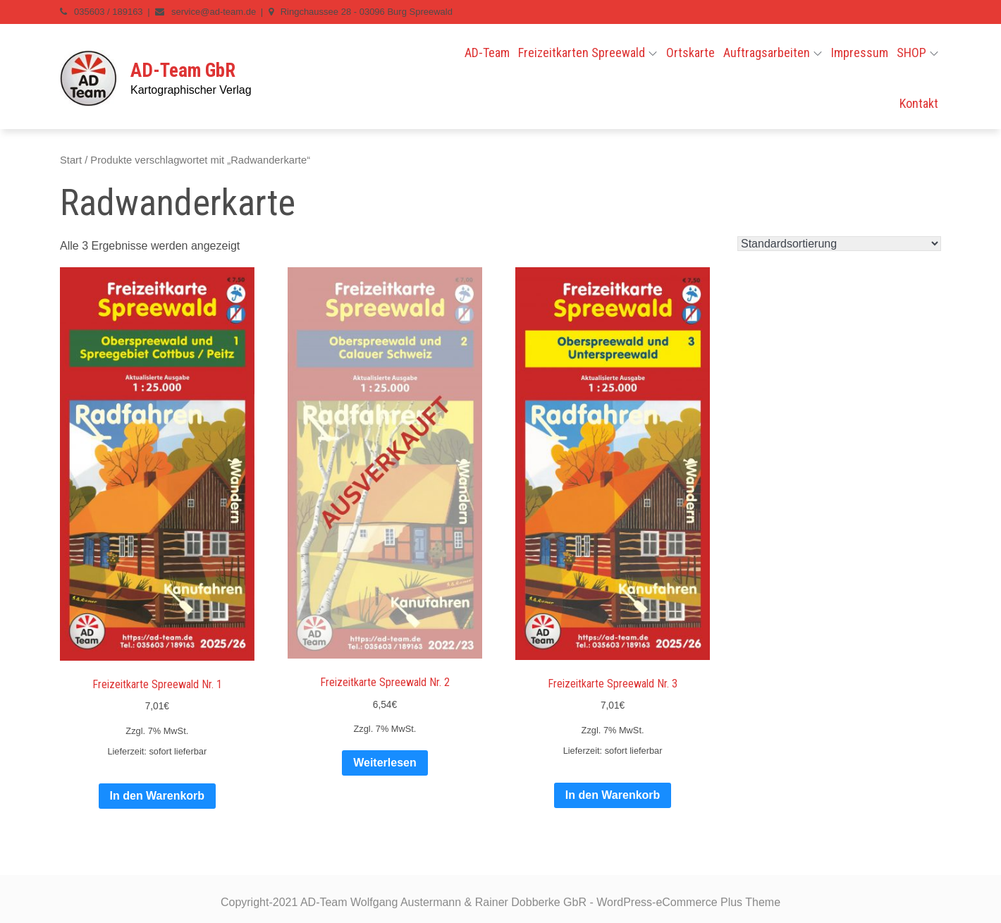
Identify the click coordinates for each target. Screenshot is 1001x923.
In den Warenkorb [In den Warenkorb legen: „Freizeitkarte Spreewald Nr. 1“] (157, 796)
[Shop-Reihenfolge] (839, 243)
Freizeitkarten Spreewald (587, 52)
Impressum (859, 52)
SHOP (917, 52)
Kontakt (918, 103)
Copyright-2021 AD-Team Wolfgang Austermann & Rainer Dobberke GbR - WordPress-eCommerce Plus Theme (500, 902)
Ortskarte (690, 52)
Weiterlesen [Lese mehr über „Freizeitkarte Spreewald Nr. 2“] (385, 763)
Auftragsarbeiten (772, 52)
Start (71, 160)
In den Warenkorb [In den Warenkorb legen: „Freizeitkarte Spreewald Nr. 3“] (613, 795)
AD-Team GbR (182, 70)
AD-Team (487, 52)
